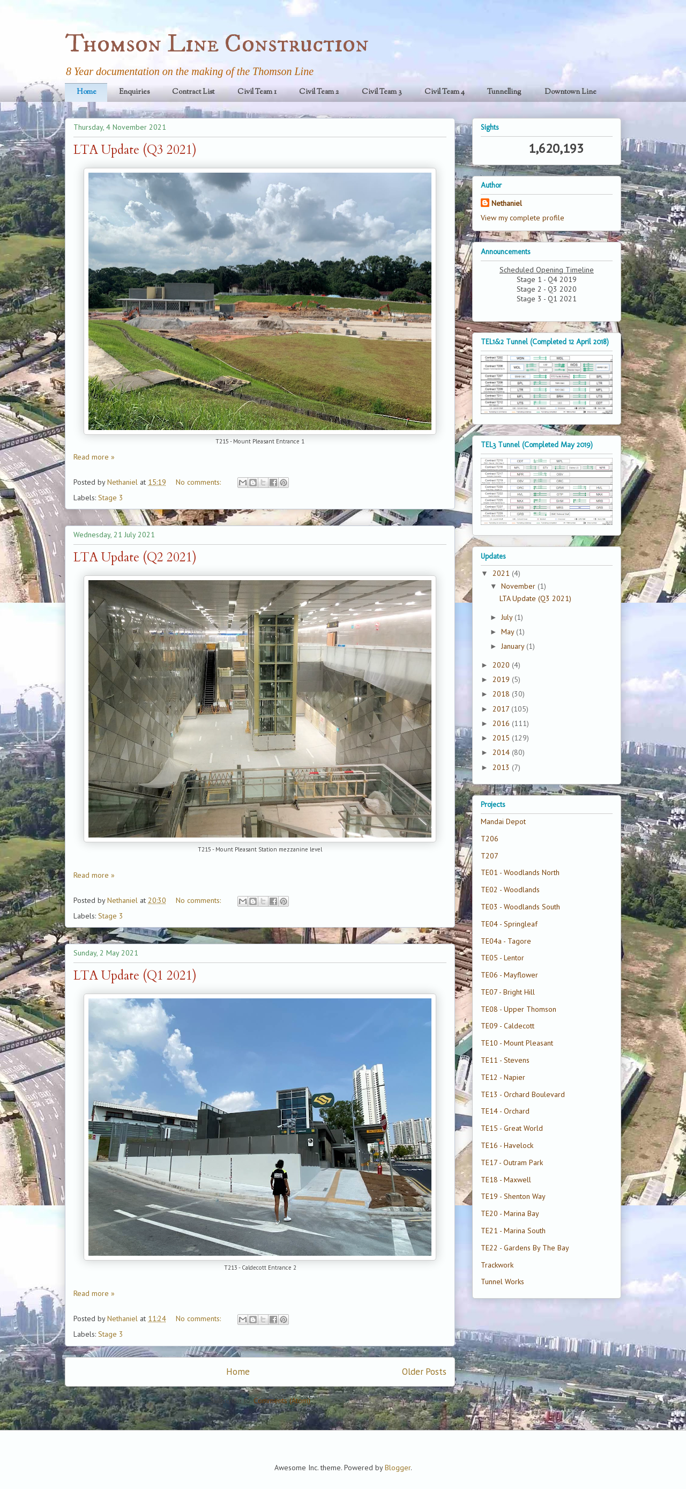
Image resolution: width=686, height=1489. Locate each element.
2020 (502, 665)
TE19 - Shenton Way (513, 1196)
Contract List (193, 92)
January (513, 646)
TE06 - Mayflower (509, 975)
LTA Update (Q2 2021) (135, 557)
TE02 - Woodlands (510, 889)
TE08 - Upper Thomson (518, 1009)
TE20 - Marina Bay (510, 1213)
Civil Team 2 (319, 92)
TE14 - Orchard (505, 1111)
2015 (502, 738)
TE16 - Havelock (507, 1145)
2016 (502, 723)
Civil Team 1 (257, 92)
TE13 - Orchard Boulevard (523, 1094)
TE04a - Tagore (506, 941)
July (507, 617)
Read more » (94, 457)
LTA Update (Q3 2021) (135, 150)
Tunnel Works (502, 1281)
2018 (502, 694)
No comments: (199, 482)
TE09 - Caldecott (507, 1026)
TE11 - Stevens (505, 1060)
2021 (502, 573)
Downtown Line (570, 92)
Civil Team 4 (444, 92)
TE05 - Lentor (502, 957)
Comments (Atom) (281, 1400)
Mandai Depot (503, 821)
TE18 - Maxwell (506, 1179)
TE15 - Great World (512, 1128)
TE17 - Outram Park (512, 1162)
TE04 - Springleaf (509, 924)
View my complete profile (522, 218)
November (519, 586)
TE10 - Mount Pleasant (517, 1043)
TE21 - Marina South (513, 1230)
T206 (489, 838)
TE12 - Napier (503, 1077)
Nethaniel (506, 203)
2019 (502, 679)
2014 (502, 752)
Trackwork (497, 1265)
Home (86, 92)
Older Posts (424, 1371)
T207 (489, 856)
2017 (502, 709)
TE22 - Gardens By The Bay (525, 1248)
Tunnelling (504, 92)
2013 (502, 767)
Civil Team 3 (382, 92)
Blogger (398, 1467)
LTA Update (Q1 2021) (135, 975)
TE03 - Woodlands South (520, 907)
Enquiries (134, 92)
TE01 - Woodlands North (520, 872)
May (508, 631)
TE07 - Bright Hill (508, 992)
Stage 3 (110, 497)
